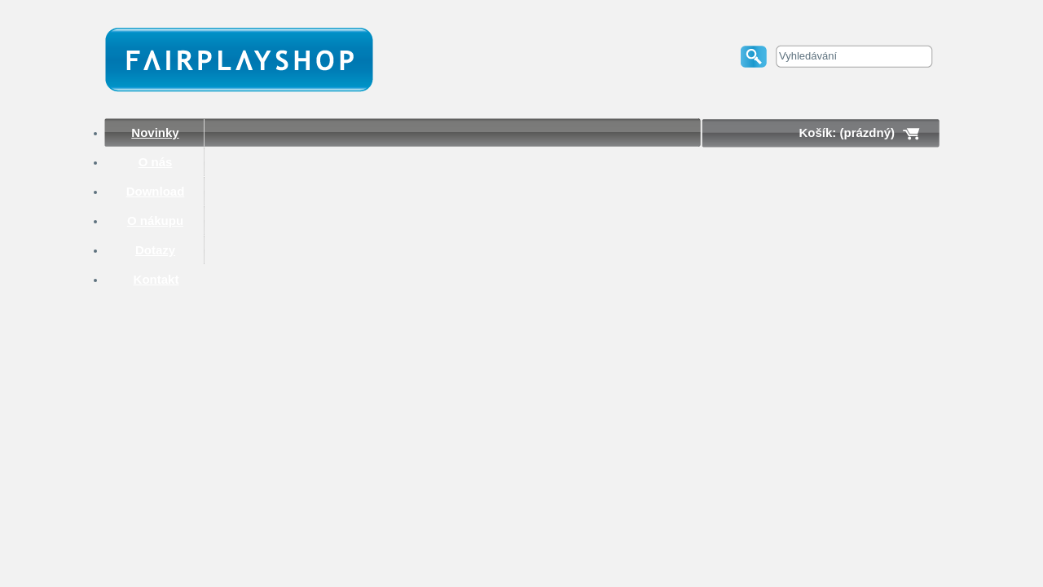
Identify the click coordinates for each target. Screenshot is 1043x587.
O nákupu (155, 220)
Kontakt (156, 279)
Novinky (154, 132)
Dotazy (155, 250)
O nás (156, 162)
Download (155, 191)
